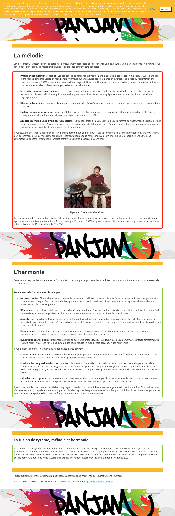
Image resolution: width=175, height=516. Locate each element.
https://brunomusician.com (98, 481)
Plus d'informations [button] (113, 14)
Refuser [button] (153, 9)
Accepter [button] (165, 9)
